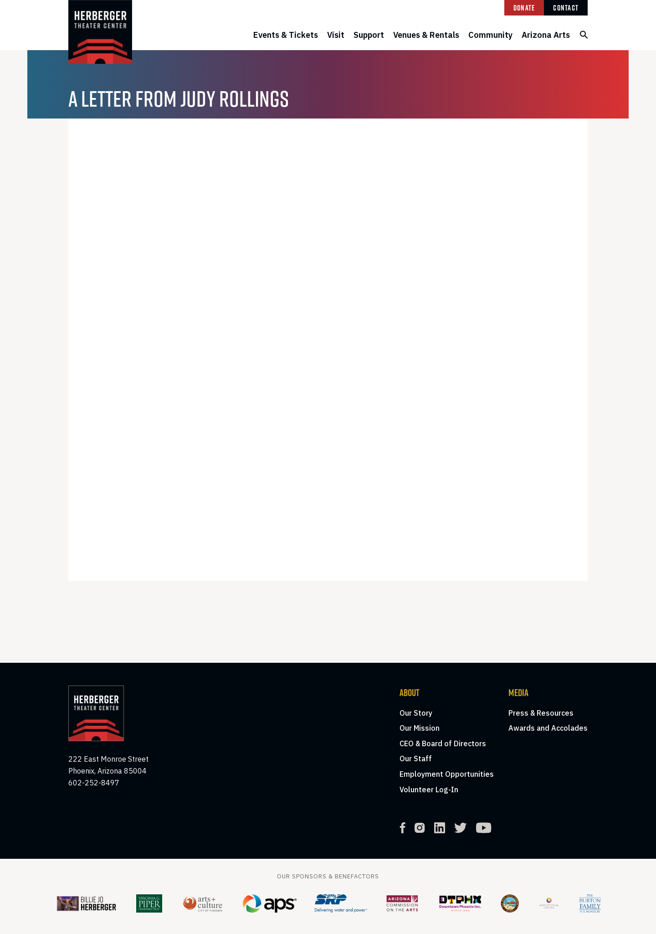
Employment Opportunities (447, 774)
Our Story (416, 712)
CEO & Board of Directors (443, 743)
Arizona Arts (546, 35)
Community (490, 35)
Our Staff (416, 758)
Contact (566, 8)
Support (369, 35)
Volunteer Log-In (429, 789)
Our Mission (420, 728)
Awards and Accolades (548, 728)
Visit (335, 35)
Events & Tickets (285, 35)
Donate (524, 8)
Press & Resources (541, 712)
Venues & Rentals (426, 35)
